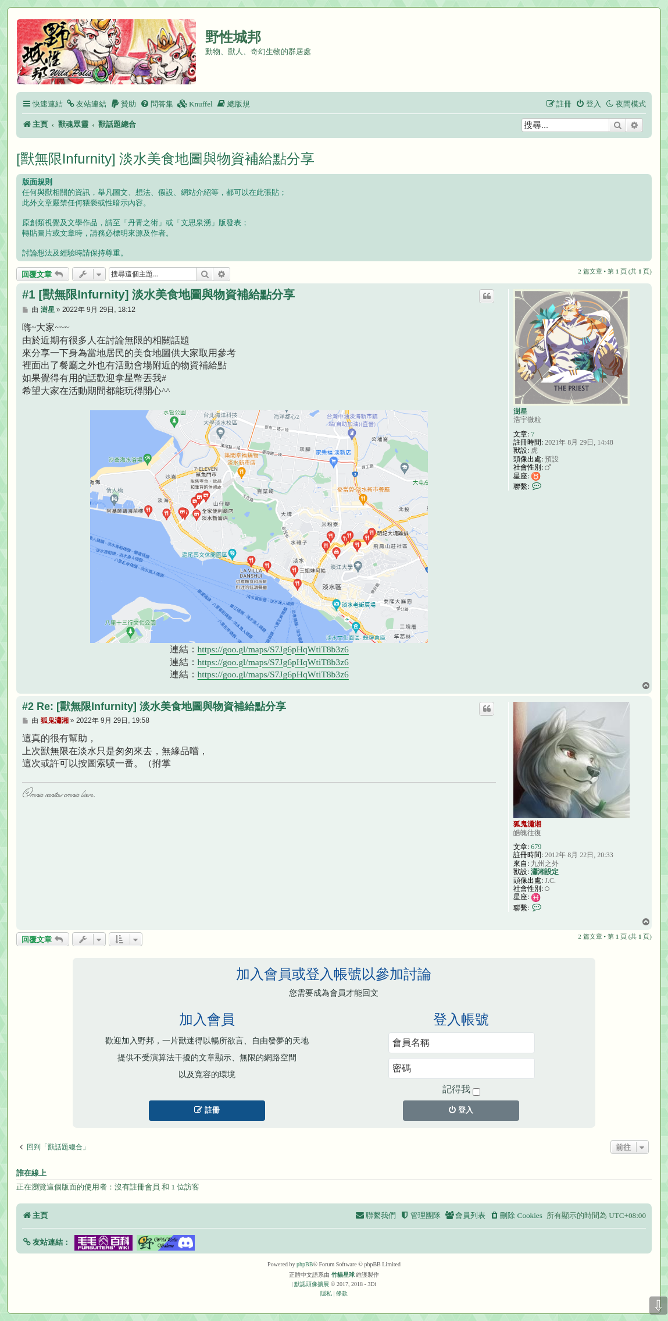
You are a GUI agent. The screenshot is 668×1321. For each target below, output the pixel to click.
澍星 (520, 411)
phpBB (305, 1264)
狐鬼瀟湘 (527, 824)
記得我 (461, 1090)
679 (536, 847)
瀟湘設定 (545, 872)
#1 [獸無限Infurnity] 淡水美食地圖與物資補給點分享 (158, 294)
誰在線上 (31, 1173)
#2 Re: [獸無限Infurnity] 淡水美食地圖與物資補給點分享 (154, 706)
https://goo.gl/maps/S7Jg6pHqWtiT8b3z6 (273, 649)
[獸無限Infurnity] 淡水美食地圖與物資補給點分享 (165, 158)
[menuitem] (86, 103)
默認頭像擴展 (311, 1284)
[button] (46, 1242)
